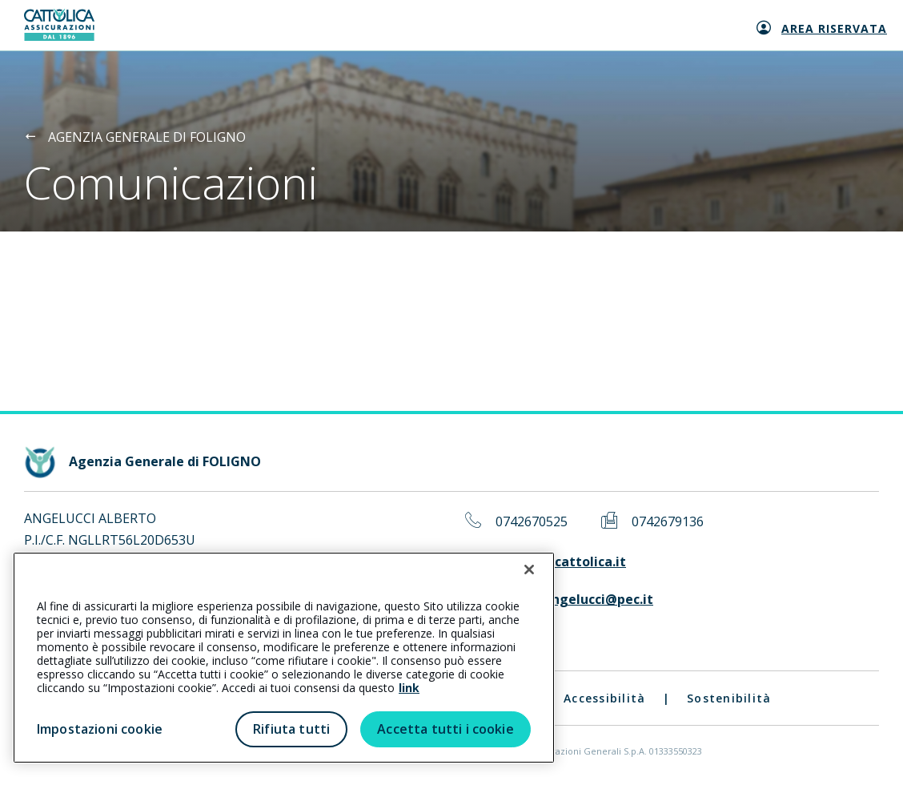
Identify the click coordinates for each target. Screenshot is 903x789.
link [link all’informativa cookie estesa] (409, 687)
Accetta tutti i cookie (445, 729)
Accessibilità (604, 698)
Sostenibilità (729, 698)
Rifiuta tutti (291, 729)
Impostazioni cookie (100, 729)
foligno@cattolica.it (561, 562)
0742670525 (532, 521)
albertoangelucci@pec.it (574, 599)
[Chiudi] (529, 569)
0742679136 (668, 521)
